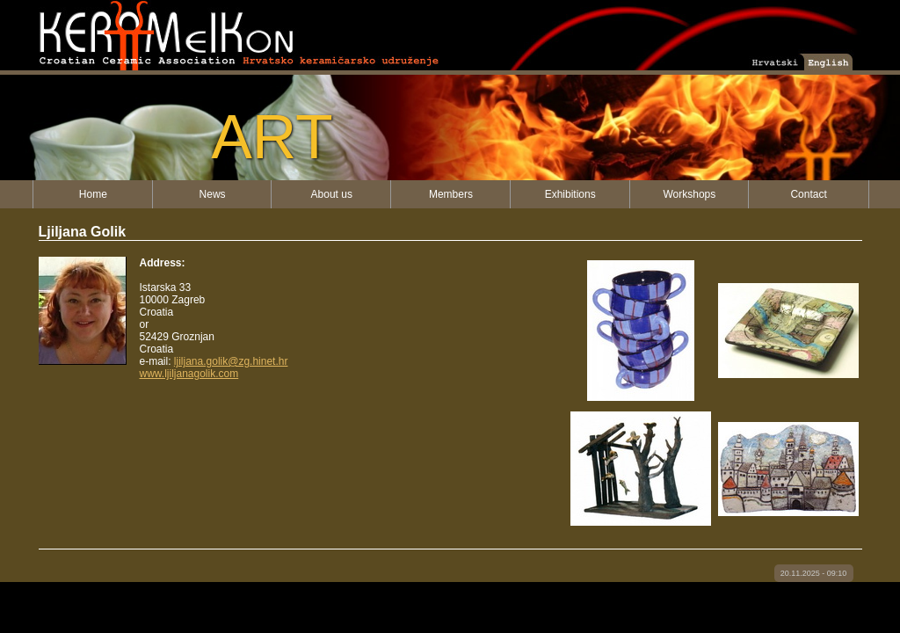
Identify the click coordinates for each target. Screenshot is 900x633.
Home (93, 194)
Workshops (689, 194)
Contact (808, 194)
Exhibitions (570, 194)
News (213, 194)
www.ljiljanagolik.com (189, 373)
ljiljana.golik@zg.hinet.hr (231, 361)
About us (331, 194)
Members (451, 194)
